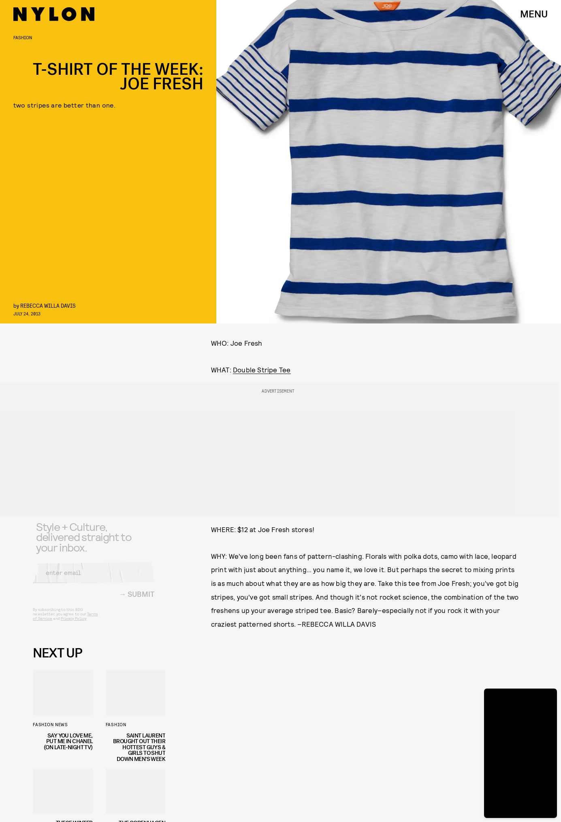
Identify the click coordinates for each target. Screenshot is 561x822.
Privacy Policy (73, 624)
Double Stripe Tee (261, 370)
